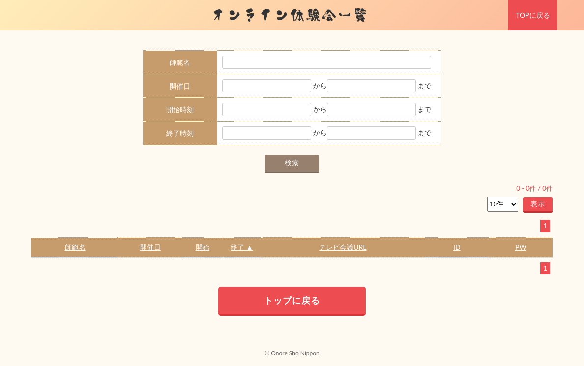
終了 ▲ (242, 247)
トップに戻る (292, 300)
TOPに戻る (533, 15)
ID (457, 247)
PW (520, 247)
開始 (202, 247)
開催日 (150, 247)
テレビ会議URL (342, 247)
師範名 (75, 247)
